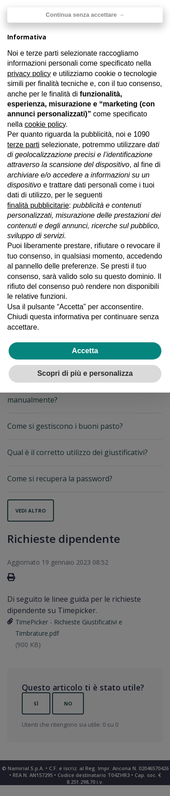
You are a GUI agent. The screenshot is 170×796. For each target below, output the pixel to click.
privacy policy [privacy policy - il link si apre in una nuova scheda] (29, 73)
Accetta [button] (85, 351)
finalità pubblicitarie (38, 205)
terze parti (23, 145)
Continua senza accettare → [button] (85, 14)
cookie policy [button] (44, 124)
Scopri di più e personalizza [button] (85, 373)
